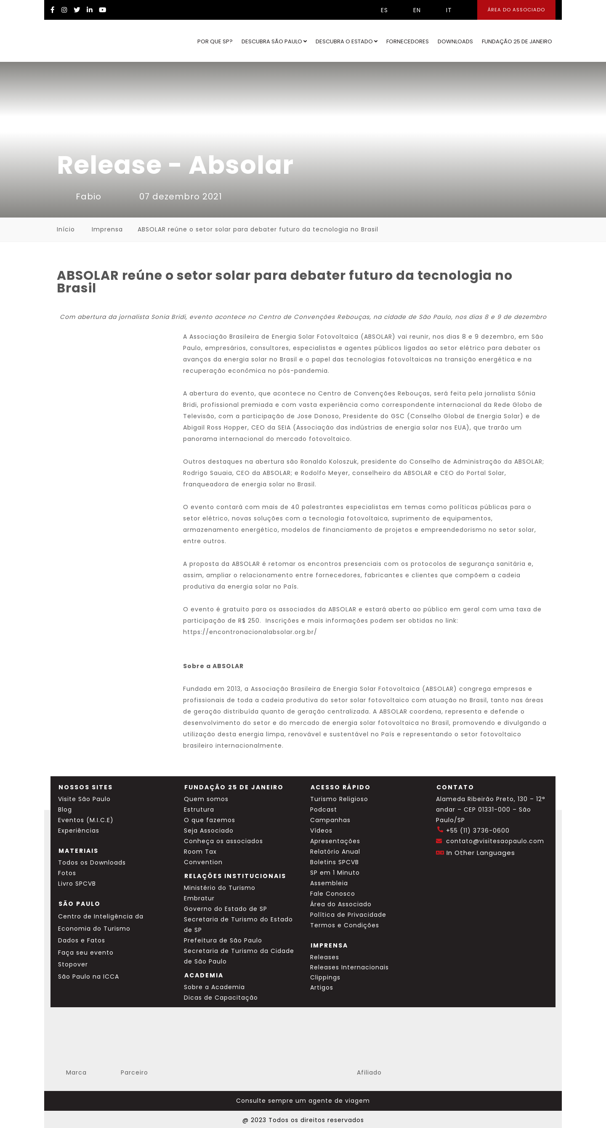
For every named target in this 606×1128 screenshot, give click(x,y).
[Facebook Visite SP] (52, 9)
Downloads (455, 41)
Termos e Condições (344, 925)
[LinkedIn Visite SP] (90, 9)
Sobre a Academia (214, 987)
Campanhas (330, 820)
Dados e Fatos (81, 940)
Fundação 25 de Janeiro (517, 41)
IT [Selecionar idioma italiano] (442, 10)
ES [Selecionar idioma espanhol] (378, 10)
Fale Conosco (332, 893)
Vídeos (321, 830)
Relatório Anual (335, 851)
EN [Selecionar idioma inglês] (411, 10)
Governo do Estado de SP (225, 909)
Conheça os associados (223, 841)
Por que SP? (215, 41)
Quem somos (206, 799)
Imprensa (107, 229)
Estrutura (199, 809)
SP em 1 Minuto (335, 872)
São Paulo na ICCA (88, 976)
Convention (203, 862)
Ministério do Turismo (219, 888)
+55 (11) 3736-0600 (478, 830)
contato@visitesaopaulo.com (495, 841)
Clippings (325, 977)
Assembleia (329, 883)
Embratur (199, 898)
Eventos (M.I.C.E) (86, 820)
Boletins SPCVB (334, 862)
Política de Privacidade (348, 914)
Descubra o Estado (346, 41)
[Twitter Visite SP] (77, 9)
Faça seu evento (86, 952)
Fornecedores (407, 41)
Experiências (78, 830)
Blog (65, 809)
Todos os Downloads (92, 862)
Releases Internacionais (349, 967)
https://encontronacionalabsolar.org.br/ (250, 632)
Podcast (323, 809)
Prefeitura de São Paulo (223, 940)
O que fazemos (209, 820)
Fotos (67, 873)
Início (66, 229)
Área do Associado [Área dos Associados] (516, 9)
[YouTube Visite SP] (102, 9)
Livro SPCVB (77, 883)
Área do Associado (341, 904)
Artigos (321, 987)
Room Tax (200, 851)
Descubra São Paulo (274, 41)
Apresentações (335, 841)
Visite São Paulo (84, 799)
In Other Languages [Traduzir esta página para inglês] (481, 852)
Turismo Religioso (339, 799)
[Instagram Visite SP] (64, 9)
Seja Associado (209, 830)
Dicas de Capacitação (221, 997)
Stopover (73, 964)
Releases (324, 957)
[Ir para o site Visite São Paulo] (78, 41)
